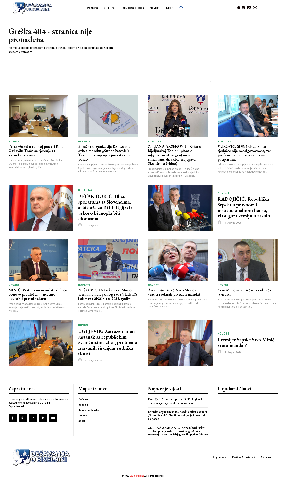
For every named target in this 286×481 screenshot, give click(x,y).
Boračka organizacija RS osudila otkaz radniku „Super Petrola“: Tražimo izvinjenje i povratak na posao (104, 153)
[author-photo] (80, 225)
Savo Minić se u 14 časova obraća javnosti (244, 292)
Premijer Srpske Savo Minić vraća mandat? (246, 342)
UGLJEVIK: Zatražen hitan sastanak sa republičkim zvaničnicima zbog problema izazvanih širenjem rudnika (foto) (107, 342)
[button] (181, 7)
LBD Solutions (137, 476)
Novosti (14, 141)
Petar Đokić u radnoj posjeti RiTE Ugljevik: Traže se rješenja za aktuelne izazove (36, 150)
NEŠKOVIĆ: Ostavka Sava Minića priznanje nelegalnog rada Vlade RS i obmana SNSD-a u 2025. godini (107, 294)
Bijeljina (155, 141)
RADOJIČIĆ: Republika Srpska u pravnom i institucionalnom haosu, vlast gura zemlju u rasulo (244, 207)
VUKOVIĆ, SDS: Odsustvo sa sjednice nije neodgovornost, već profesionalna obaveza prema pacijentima (244, 153)
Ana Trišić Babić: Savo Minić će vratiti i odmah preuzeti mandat (174, 292)
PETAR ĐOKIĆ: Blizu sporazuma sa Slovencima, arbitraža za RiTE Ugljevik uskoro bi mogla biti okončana (105, 207)
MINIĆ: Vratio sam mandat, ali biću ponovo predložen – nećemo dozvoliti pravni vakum (38, 294)
